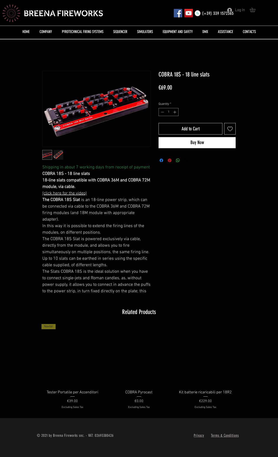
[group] (139, 369)
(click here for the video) (64, 193)
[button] (255, 9)
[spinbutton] (168, 112)
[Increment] (175, 112)
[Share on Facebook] (161, 160)
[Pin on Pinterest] (169, 160)
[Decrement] (162, 112)
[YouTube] (188, 13)
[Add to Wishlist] (230, 129)
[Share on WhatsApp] (177, 160)
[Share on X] (186, 160)
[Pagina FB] (178, 13)
